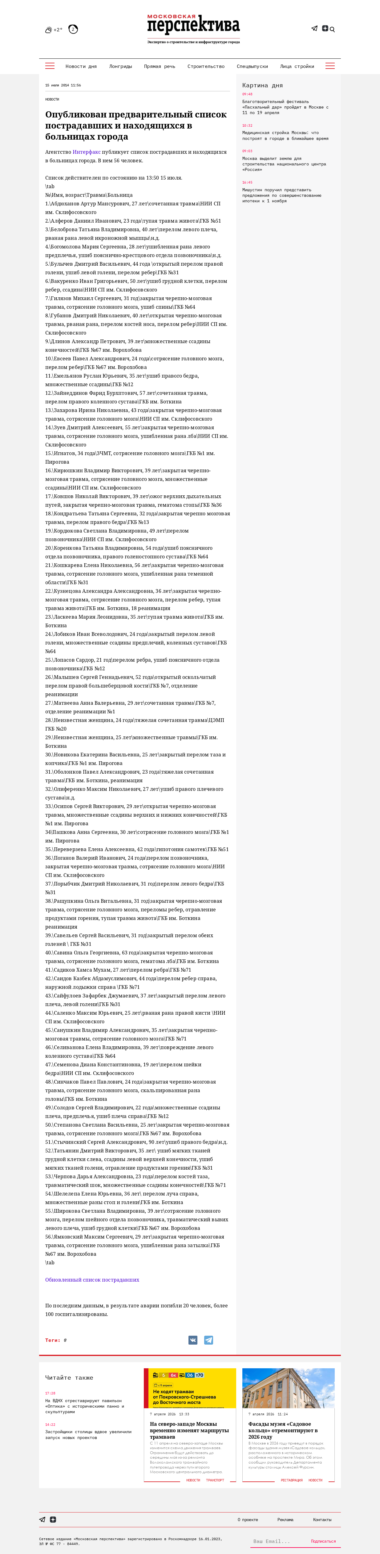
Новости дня (81, 66)
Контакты (322, 1519)
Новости (52, 99)
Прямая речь (159, 66)
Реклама (285, 1519)
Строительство (206, 66)
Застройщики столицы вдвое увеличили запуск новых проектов (88, 1434)
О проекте (248, 1519)
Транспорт (215, 1480)
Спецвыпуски (252, 66)
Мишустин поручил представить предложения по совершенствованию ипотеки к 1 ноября (281, 195)
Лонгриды (120, 66)
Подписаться (323, 1541)
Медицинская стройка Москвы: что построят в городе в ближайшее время (285, 135)
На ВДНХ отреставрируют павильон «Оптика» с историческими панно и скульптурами (84, 1406)
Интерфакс (87, 152)
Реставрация (291, 1480)
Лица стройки (297, 66)
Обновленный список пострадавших (92, 1279)
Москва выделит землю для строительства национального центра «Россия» (284, 164)
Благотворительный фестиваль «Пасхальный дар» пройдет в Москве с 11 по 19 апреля (285, 107)
